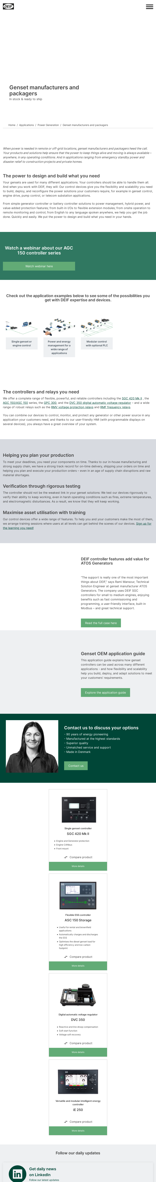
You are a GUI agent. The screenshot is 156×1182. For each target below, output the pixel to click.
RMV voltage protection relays (72, 407)
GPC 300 (50, 403)
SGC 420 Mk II (132, 398)
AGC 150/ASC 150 (15, 403)
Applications (26, 124)
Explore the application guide (105, 692)
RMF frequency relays (115, 407)
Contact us (75, 766)
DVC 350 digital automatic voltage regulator (100, 403)
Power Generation (48, 124)
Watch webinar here (39, 266)
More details (78, 866)
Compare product (78, 857)
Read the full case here (101, 623)
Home (11, 124)
